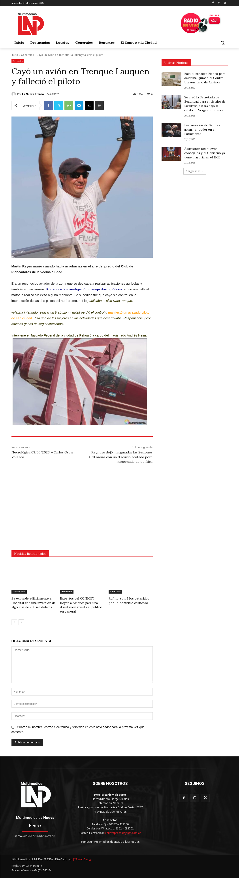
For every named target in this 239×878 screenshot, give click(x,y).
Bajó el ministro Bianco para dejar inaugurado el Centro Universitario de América (204, 78)
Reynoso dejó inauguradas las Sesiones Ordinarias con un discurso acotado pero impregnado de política (120, 456)
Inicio (14, 55)
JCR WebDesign (82, 854)
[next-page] (21, 617)
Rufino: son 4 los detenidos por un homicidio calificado (130, 600)
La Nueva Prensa (33, 94)
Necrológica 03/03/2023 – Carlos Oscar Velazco (42, 454)
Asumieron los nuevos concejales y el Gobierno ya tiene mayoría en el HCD (204, 153)
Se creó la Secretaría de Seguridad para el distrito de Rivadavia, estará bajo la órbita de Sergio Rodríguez (205, 104)
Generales (27, 55)
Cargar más (194, 171)
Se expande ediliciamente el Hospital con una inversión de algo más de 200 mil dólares (31, 602)
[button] (222, 43)
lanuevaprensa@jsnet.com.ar (122, 827)
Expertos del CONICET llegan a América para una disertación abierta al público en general (81, 602)
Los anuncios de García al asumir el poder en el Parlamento (203, 129)
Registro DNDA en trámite (26, 860)
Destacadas (19, 591)
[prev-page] (14, 617)
